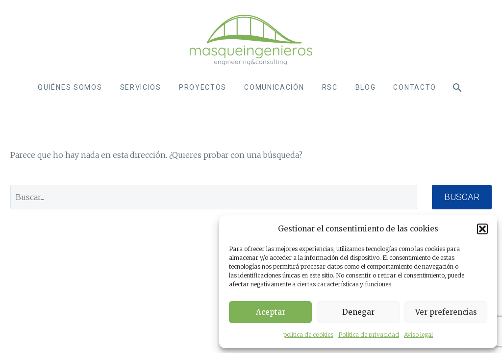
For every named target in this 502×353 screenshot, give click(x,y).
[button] (482, 229)
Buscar (461, 196)
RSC (330, 87)
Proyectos (202, 87)
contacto (414, 87)
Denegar (358, 312)
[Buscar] (457, 87)
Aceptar (270, 312)
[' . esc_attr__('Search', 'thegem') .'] (213, 197)
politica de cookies (308, 334)
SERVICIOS (140, 87)
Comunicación (274, 87)
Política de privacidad (368, 334)
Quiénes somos (70, 87)
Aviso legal (418, 334)
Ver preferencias (446, 312)
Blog (365, 87)
